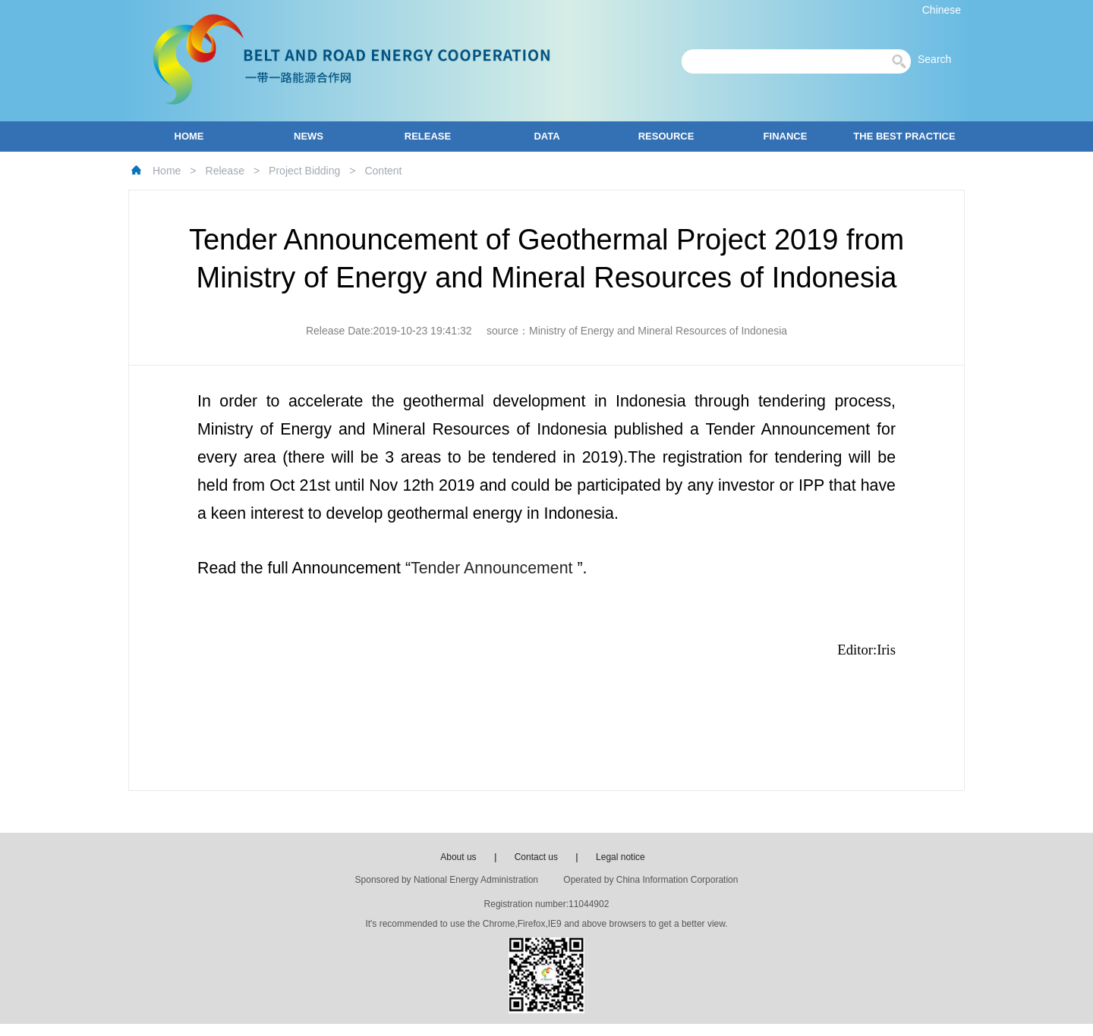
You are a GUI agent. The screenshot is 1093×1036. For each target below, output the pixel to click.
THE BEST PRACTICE (904, 136)
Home (167, 171)
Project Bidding (304, 171)
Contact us (536, 857)
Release (225, 171)
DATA (546, 136)
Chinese (941, 10)
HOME (189, 136)
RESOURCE (666, 136)
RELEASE (428, 136)
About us (458, 857)
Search (939, 59)
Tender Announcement (494, 568)
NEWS (308, 136)
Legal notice (620, 857)
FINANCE (786, 136)
